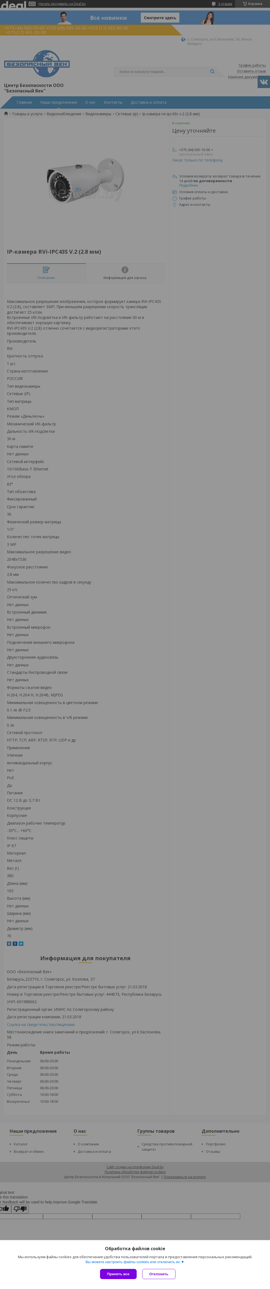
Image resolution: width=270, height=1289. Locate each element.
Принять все (118, 1274)
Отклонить (158, 1274)
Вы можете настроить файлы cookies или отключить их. (133, 1262)
